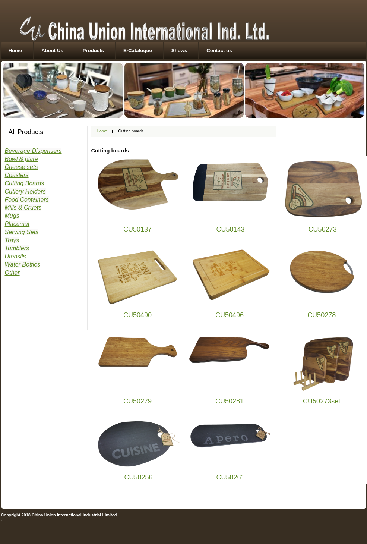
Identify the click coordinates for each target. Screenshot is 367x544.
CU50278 (321, 315)
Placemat (17, 224)
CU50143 (230, 229)
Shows (179, 50)
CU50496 (229, 315)
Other (12, 273)
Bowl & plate (21, 159)
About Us (52, 50)
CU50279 (137, 401)
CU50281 (229, 401)
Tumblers (17, 248)
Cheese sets (21, 167)
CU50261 (230, 477)
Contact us (219, 50)
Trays (12, 240)
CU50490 (137, 315)
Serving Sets (22, 232)
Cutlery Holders (25, 191)
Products (93, 50)
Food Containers (27, 199)
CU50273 (323, 229)
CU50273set (321, 401)
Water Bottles (23, 264)
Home (15, 50)
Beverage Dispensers (33, 151)
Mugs (12, 216)
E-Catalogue (137, 50)
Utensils (15, 256)
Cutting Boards (24, 183)
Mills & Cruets (23, 207)
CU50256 (138, 477)
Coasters (17, 175)
